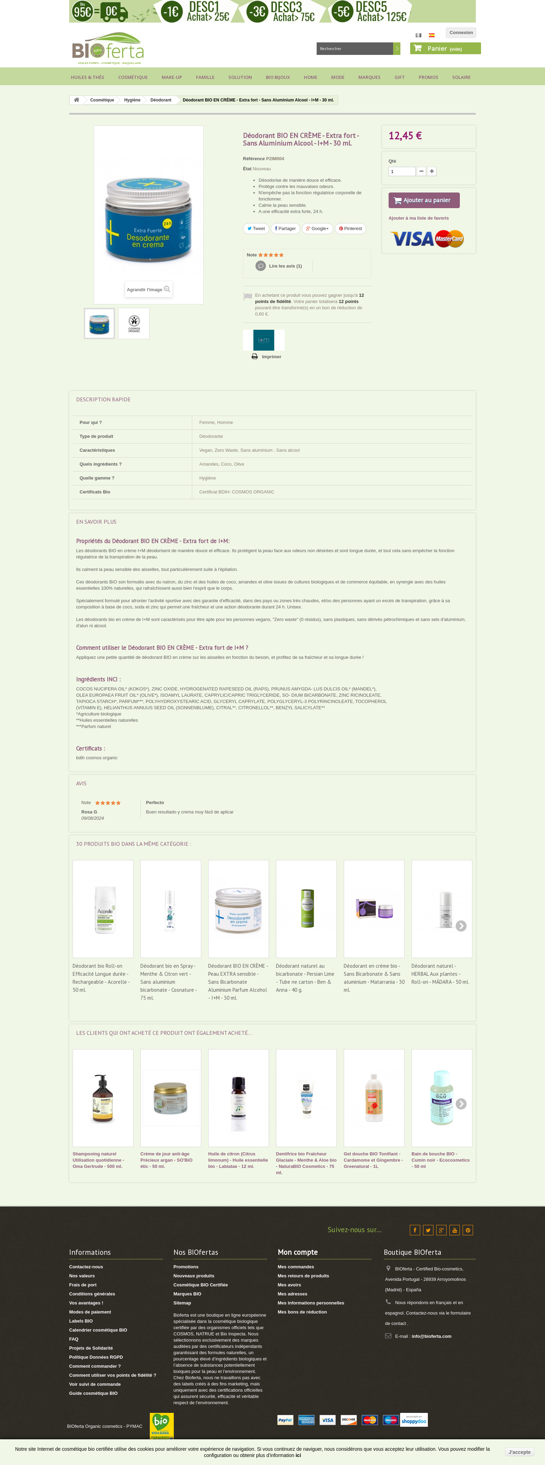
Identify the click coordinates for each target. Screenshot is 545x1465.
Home (310, 77)
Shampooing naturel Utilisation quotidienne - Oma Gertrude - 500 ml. (98, 1160)
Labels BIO (81, 1321)
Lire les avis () (285, 266)
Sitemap (182, 1303)
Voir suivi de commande (95, 1384)
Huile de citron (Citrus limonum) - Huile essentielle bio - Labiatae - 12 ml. (238, 1160)
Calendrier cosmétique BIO (98, 1330)
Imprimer (272, 356)
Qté (392, 161)
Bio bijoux (278, 77)
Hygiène (132, 100)
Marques (369, 77)
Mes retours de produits (303, 1275)
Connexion (461, 32)
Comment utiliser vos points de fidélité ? (112, 1375)
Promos (428, 77)
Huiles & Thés (87, 77)
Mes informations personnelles (311, 1303)
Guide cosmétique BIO (93, 1393)
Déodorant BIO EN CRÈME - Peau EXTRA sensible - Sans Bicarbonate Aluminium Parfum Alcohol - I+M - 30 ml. (238, 982)
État (247, 168)
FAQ (74, 1339)
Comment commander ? (95, 1366)
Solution (240, 77)
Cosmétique (133, 77)
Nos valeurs (82, 1275)
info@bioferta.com (432, 1336)
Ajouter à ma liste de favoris (419, 226)
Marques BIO (187, 1293)
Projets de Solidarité (91, 1348)
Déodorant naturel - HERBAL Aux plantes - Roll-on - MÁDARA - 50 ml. (440, 974)
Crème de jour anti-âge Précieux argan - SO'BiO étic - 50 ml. (166, 1160)
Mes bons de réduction (302, 1312)
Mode (337, 77)
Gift (399, 77)
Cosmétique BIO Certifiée (200, 1284)
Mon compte (298, 1252)
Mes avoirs (289, 1284)
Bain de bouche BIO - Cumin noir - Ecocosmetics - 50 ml (441, 1160)
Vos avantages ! (86, 1303)
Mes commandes (296, 1266)
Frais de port (83, 1284)
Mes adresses (292, 1293)
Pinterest (350, 228)
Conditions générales (92, 1293)
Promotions (185, 1266)
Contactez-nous (86, 1266)
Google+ (317, 228)
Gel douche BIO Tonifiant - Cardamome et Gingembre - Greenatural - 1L (373, 1160)
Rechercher (396, 48)
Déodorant (161, 100)
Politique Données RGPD (96, 1357)
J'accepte (520, 1452)
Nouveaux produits (193, 1275)
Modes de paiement (90, 1312)
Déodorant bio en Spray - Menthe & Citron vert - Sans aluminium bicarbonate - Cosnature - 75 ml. (168, 982)
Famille (205, 77)
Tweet (256, 228)
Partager (285, 228)
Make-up (172, 77)
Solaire (461, 77)
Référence (254, 158)
